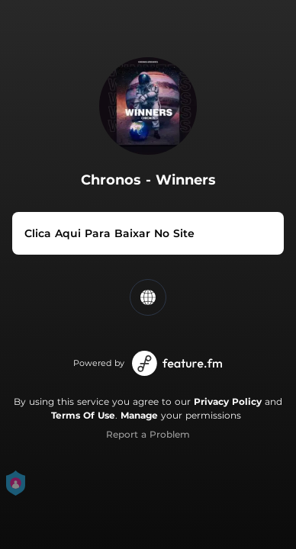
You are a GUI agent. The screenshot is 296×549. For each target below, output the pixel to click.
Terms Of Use (83, 415)
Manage (139, 415)
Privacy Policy (228, 401)
